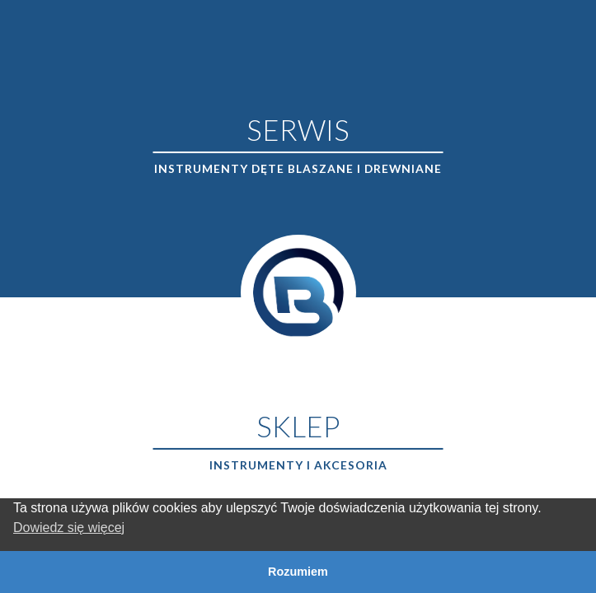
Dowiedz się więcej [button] (68, 528)
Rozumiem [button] (298, 571)
